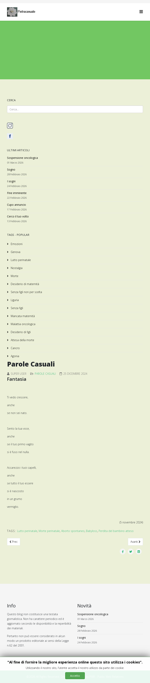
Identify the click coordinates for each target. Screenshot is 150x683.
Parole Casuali (45, 373)
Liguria (14, 300)
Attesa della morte (22, 340)
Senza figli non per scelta (26, 292)
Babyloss (91, 531)
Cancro (15, 348)
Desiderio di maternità (24, 284)
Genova (15, 252)
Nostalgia (16, 268)
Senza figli (16, 308)
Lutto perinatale (20, 260)
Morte (14, 276)
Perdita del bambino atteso (116, 531)
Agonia (14, 356)
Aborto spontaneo (73, 531)
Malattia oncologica (22, 324)
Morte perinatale (49, 531)
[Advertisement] (75, 50)
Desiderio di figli (20, 332)
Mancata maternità (22, 316)
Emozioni (16, 244)
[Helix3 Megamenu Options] (141, 11)
